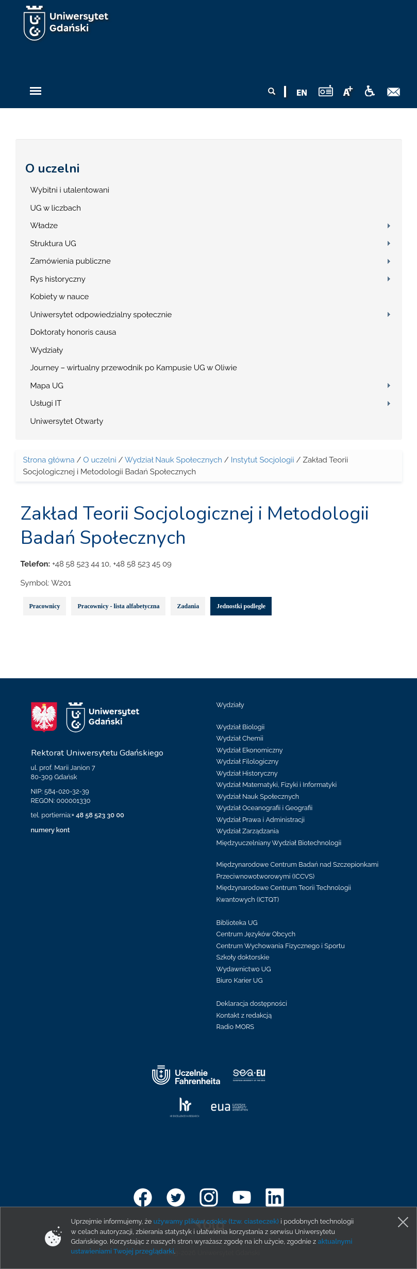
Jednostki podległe (240, 606)
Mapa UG (47, 385)
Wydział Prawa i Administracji (260, 820)
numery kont (50, 830)
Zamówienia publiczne (70, 261)
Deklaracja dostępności (251, 1003)
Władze (44, 225)
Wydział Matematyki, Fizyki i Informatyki (276, 784)
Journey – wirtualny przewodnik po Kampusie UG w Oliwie (133, 367)
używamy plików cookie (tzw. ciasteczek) (216, 1221)
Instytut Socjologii (262, 460)
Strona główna (49, 460)
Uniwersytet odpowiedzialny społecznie (101, 314)
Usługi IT (46, 403)
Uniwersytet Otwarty (67, 421)
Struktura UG (53, 243)
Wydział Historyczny (247, 773)
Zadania (188, 606)
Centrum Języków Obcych (256, 934)
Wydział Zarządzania (247, 831)
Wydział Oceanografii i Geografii (264, 808)
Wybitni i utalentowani (70, 190)
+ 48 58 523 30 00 (98, 815)
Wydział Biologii (240, 727)
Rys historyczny (58, 279)
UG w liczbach (55, 208)
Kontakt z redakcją (244, 1015)
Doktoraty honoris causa (73, 332)
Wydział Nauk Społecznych (173, 460)
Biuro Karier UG (239, 980)
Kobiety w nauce (59, 296)
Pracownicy (44, 606)
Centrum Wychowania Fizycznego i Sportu (280, 946)
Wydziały (46, 350)
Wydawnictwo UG (243, 969)
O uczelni (52, 168)
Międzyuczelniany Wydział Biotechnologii (279, 843)
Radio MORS (235, 1027)
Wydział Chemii (239, 738)
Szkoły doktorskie (243, 957)
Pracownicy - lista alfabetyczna (118, 606)
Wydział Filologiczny (247, 761)
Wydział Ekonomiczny (249, 750)
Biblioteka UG (237, 923)
